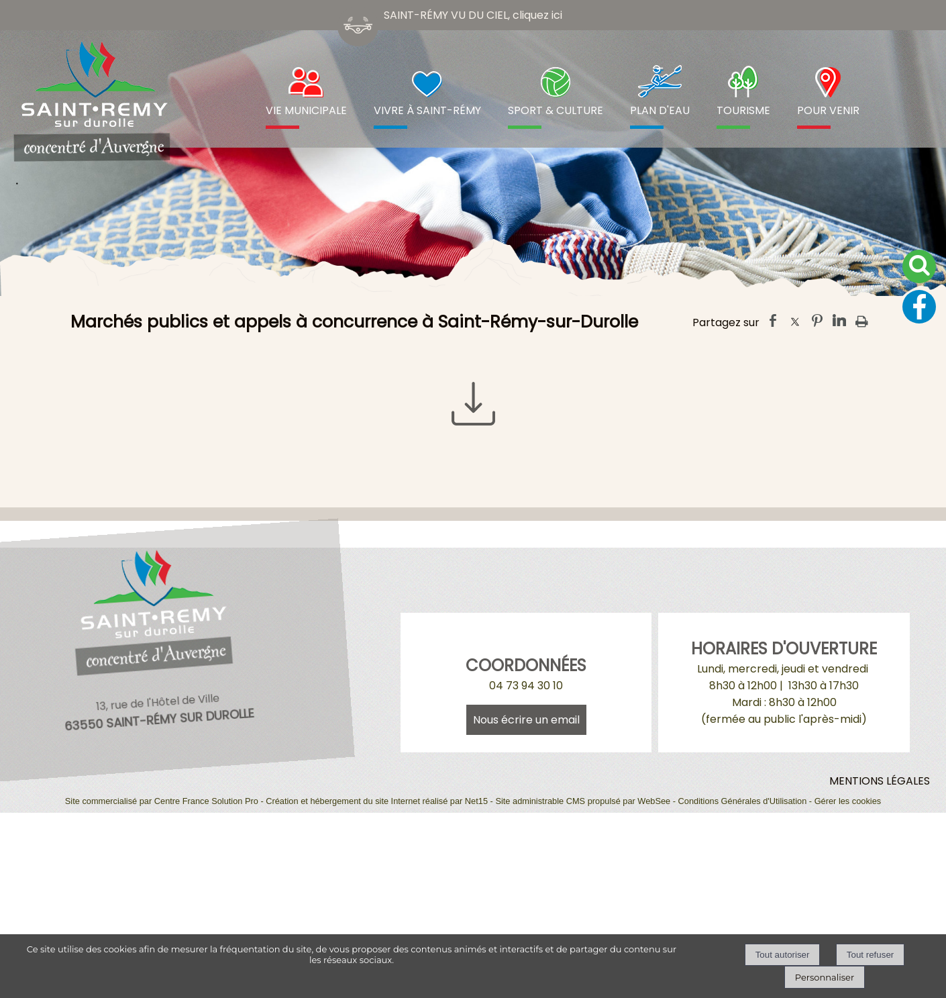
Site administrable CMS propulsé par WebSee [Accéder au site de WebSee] (582, 801)
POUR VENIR (828, 110)
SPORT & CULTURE (555, 110)
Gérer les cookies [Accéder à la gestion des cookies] (848, 801)
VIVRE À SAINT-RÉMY (427, 110)
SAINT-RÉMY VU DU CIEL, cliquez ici (473, 15)
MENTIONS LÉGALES (879, 781)
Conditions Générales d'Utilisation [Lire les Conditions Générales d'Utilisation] (742, 801)
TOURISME (743, 110)
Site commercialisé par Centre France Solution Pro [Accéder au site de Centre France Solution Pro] (161, 801)
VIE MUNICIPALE (306, 110)
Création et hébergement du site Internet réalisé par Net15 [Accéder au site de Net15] (377, 801)
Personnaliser (824, 977)
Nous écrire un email (526, 720)
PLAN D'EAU (660, 110)
